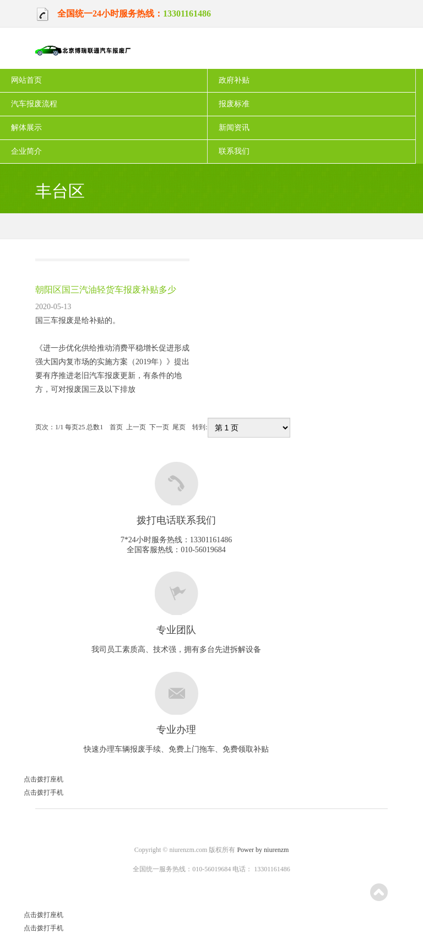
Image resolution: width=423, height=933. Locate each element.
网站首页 (26, 80)
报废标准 (234, 104)
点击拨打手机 (31, 792)
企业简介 (26, 151)
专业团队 (176, 629)
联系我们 (234, 151)
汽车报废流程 (34, 104)
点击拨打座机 (31, 779)
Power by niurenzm (263, 850)
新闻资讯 (234, 127)
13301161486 (187, 13)
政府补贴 (234, 80)
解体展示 (26, 127)
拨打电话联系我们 (176, 520)
